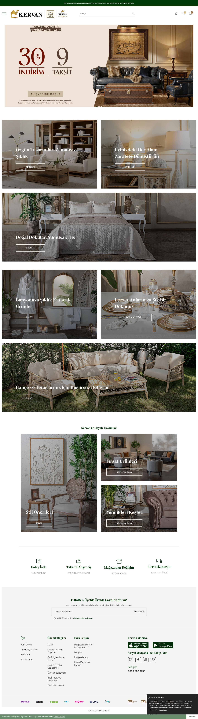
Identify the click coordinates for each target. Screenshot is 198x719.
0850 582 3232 (136, 671)
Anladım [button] (192, 716)
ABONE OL (139, 611)
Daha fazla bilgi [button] (59, 717)
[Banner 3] (99, 65)
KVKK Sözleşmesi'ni (64, 618)
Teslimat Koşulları (56, 685)
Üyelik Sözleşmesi (56, 672)
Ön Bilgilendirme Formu (55, 658)
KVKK (50, 644)
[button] (96, 106)
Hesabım (25, 654)
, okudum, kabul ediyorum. (73, 618)
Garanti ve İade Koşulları (55, 651)
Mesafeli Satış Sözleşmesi (54, 666)
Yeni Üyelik (26, 644)
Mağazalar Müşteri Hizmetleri (83, 646)
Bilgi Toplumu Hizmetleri (54, 679)
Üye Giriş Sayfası (29, 649)
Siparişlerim (26, 659)
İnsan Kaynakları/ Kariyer (82, 663)
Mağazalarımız (81, 657)
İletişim (78, 652)
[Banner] (49, 154)
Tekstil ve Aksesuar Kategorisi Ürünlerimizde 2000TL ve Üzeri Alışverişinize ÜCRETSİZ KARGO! (99, 3)
